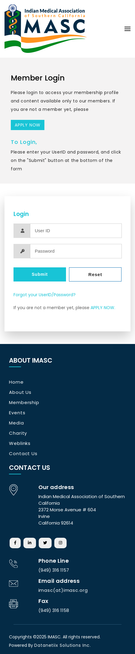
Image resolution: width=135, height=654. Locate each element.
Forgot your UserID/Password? (45, 295)
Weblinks (20, 443)
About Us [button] (20, 392)
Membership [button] (24, 402)
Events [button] (17, 412)
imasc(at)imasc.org (63, 590)
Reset (95, 274)
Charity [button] (18, 433)
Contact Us (23, 453)
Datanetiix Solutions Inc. (62, 645)
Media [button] (16, 423)
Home (16, 382)
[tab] (42, 382)
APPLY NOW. (103, 308)
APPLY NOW (27, 125)
